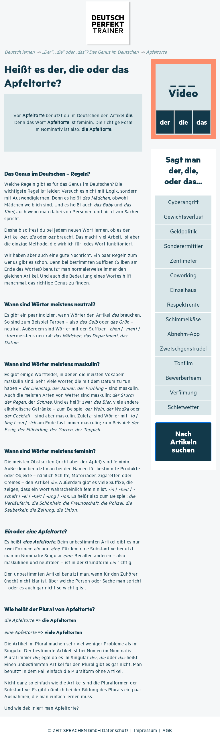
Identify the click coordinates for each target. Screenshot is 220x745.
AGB (167, 731)
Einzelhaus (183, 290)
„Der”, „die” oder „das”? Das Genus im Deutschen (90, 52)
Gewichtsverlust (183, 217)
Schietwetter (183, 407)
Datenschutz (115, 731)
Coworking (183, 275)
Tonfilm (183, 363)
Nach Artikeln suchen (183, 441)
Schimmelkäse (183, 319)
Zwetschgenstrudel (183, 349)
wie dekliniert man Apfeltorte (45, 708)
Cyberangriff (183, 202)
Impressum (145, 731)
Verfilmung (183, 393)
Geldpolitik (183, 232)
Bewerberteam (183, 378)
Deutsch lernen (20, 52)
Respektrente (183, 305)
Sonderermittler (183, 246)
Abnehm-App (183, 334)
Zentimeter (183, 261)
